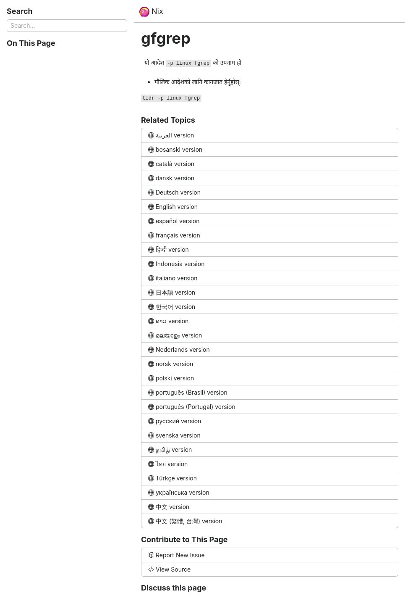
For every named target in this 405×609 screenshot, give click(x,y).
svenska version (174, 435)
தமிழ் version (170, 449)
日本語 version (171, 292)
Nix (151, 12)
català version (171, 163)
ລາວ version (168, 320)
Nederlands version (179, 349)
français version (174, 235)
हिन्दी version (168, 249)
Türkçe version (172, 478)
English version (173, 206)
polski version (171, 378)
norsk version (170, 363)
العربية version (171, 135)
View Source (169, 569)
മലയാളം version (175, 335)
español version (174, 220)
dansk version (171, 178)
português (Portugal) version (191, 406)
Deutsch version (174, 192)
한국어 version (171, 306)
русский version (174, 420)
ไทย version (168, 463)
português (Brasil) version (187, 392)
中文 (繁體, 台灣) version (185, 521)
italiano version (173, 278)
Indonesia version (176, 263)
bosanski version (175, 149)
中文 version (168, 506)
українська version (178, 492)
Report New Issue (176, 555)
